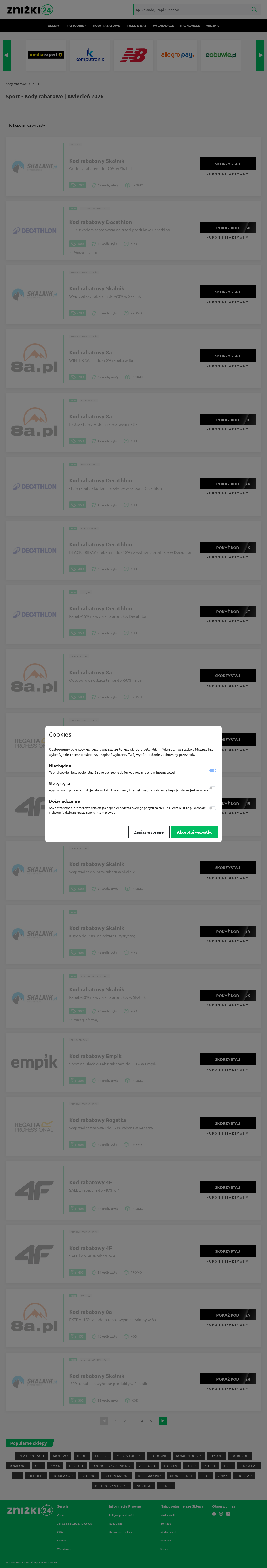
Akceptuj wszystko (194, 831)
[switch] (212, 788)
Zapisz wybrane (149, 831)
